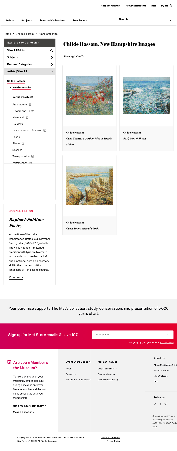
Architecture (19, 104)
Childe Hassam (25, 34)
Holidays (17, 124)
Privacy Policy (166, 342)
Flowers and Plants (23, 111)
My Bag (166, 5)
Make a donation (22, 412)
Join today (38, 406)
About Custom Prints (136, 5)
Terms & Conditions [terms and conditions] (110, 437)
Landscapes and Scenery (27, 130)
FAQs (68, 368)
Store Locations (161, 370)
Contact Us (71, 374)
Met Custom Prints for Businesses (82, 379)
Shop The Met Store (111, 5)
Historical (18, 117)
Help (153, 5)
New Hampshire (48, 34)
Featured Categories (30, 64)
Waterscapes (19, 163)
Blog (156, 381)
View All (22, 71)
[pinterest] (165, 404)
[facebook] (160, 404)
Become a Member (106, 374)
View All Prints (30, 50)
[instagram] (155, 404)
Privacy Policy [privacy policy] (113, 441)
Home (7, 34)
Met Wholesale (161, 376)
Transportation (20, 156)
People (16, 137)
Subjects (30, 57)
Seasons (17, 150)
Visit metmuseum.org (108, 379)
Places (16, 143)
